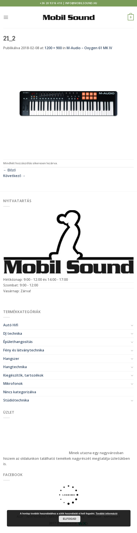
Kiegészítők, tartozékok (23, 375)
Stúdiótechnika (16, 400)
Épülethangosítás (18, 341)
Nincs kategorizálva (19, 392)
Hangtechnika (15, 366)
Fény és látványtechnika (23, 350)
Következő (14, 175)
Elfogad (69, 518)
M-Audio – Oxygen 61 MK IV (89, 48)
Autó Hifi (10, 325)
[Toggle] (132, 325)
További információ (107, 513)
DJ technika (12, 333)
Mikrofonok (13, 383)
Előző (9, 170)
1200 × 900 (53, 48)
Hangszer (11, 358)
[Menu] (5, 17)
